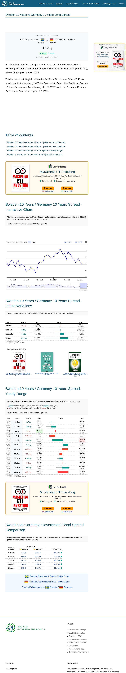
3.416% (38, 568)
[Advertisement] (46, 25)
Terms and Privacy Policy (79, 652)
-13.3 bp (57, 564)
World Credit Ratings (77, 630)
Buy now (48, 188)
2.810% (38, 560)
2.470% (24, 553)
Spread (59, 4)
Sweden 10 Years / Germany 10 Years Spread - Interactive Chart (36, 142)
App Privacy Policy (76, 649)
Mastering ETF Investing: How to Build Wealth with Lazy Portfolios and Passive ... (19, 374)
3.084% (24, 568)
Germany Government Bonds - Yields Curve (49, 582)
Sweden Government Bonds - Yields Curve (49, 576)
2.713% (38, 556)
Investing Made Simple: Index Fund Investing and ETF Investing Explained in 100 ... (75, 374)
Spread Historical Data (78, 639)
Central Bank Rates (90, 4)
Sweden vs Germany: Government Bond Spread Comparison (34, 154)
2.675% (24, 560)
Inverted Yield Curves (77, 643)
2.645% (24, 556)
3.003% (38, 564)
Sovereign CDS (109, 4)
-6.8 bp (57, 556)
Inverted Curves (46, 4)
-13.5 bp (57, 560)
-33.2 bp (57, 568)
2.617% (38, 553)
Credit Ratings (72, 4)
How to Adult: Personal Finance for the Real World (47, 374)
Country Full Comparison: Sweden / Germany (47, 587)
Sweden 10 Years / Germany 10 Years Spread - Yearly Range (34, 150)
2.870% (24, 564)
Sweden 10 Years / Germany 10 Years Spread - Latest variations (36, 146)
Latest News (74, 646)
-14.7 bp (57, 553)
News (121, 4)
